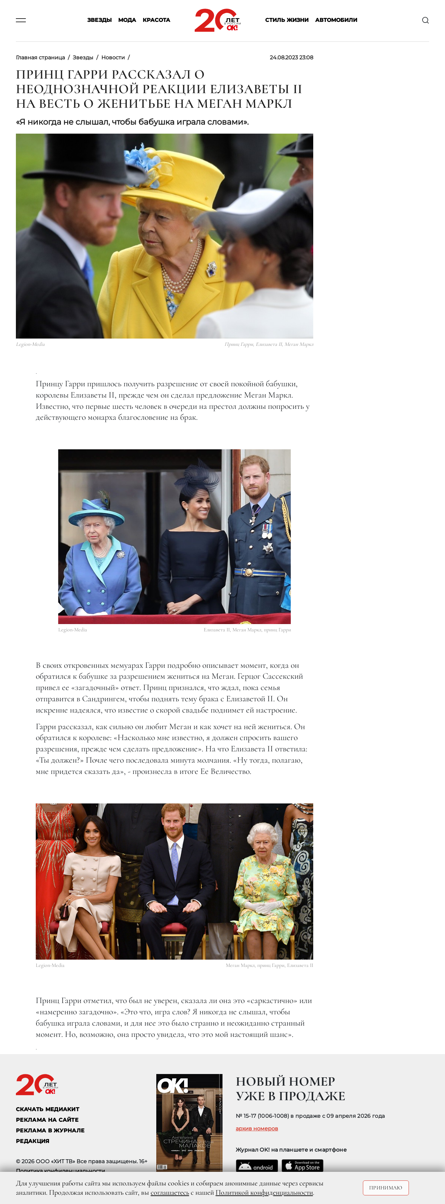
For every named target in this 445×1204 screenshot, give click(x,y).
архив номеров (257, 1129)
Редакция (33, 1141)
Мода (127, 20)
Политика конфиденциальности (60, 1171)
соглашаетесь (170, 1192)
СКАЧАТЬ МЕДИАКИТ (47, 1109)
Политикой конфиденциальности (264, 1192)
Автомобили (336, 20)
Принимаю (386, 1187)
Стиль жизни (287, 20)
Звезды (99, 20)
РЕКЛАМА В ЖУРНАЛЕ (50, 1130)
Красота (156, 20)
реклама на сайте (47, 1120)
